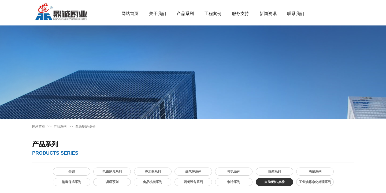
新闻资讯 (268, 13)
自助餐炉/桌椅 (85, 126)
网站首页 (130, 13)
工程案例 (212, 13)
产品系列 (185, 13)
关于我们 (157, 13)
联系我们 (295, 13)
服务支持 (240, 13)
